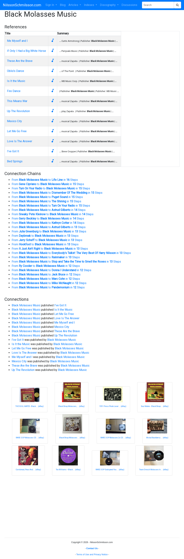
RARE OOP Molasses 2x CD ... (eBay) (115, 438)
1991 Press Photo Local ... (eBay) (112, 406)
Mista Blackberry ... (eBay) (157, 438)
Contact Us (92, 548)
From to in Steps (45, 179)
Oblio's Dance (15, 71)
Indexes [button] (89, 5)
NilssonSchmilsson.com (22, 5)
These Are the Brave (20, 61)
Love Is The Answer (19, 141)
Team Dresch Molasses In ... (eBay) (154, 470)
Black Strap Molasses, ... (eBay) (71, 406)
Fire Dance (13, 91)
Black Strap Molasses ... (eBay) (72, 438)
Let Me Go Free (17, 131)
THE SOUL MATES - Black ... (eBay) (29, 406)
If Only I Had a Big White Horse (26, 51)
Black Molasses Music (26, 305)
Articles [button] (73, 5)
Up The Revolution (18, 111)
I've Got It (13, 151)
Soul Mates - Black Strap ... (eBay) (155, 406)
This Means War (17, 101)
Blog (63, 5)
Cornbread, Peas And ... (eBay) (28, 470)
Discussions (129, 5)
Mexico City (14, 121)
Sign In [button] (50, 5)
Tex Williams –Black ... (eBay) (68, 470)
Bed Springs (14, 161)
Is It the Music (16, 81)
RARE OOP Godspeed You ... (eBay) (110, 470)
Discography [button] (108, 5)
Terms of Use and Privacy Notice (92, 554)
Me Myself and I (17, 41)
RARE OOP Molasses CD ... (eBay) (30, 438)
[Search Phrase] (158, 5)
